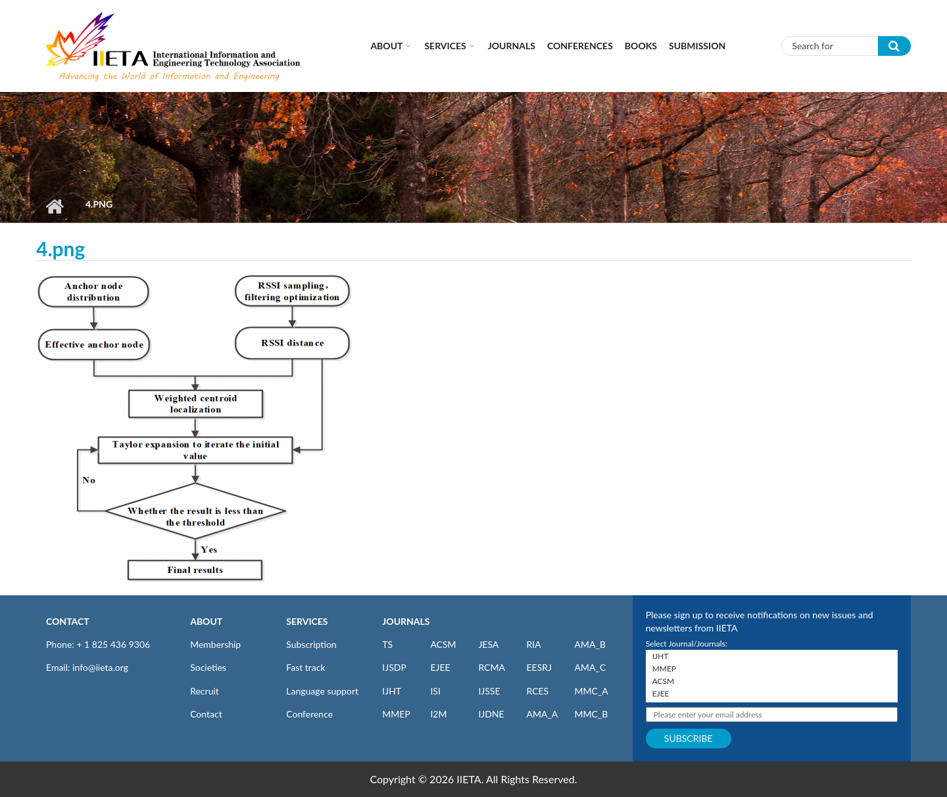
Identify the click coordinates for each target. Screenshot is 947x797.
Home (54, 206)
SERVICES (307, 621)
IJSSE (489, 690)
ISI (435, 690)
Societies (208, 667)
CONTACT (67, 621)
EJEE (440, 667)
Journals (511, 45)
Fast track (305, 667)
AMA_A (542, 713)
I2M (438, 713)
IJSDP (394, 667)
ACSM (443, 644)
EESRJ (538, 667)
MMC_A (591, 690)
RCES (537, 690)
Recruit (204, 690)
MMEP (396, 713)
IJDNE (491, 713)
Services (445, 45)
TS (387, 644)
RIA (533, 644)
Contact (206, 713)
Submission (697, 45)
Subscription (311, 644)
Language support (322, 690)
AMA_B (590, 644)
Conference (309, 713)
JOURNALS (405, 621)
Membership (215, 644)
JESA (488, 644)
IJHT (391, 690)
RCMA (491, 667)
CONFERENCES (580, 45)
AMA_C (590, 667)
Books (641, 45)
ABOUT (206, 621)
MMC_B (591, 713)
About (386, 45)
